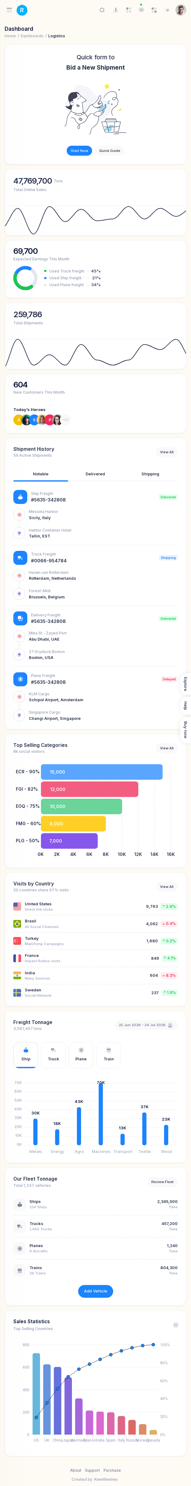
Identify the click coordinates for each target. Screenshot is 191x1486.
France (32, 955)
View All (167, 452)
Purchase (112, 1470)
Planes (36, 1245)
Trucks (36, 1223)
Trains (35, 1267)
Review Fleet (162, 1182)
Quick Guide (109, 151)
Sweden (33, 990)
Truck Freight (43, 554)
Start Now (79, 151)
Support (92, 1470)
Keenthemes (106, 1479)
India (30, 973)
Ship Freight (42, 493)
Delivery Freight (45, 615)
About (75, 1470)
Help (185, 706)
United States (38, 904)
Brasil (30, 921)
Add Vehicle (95, 1290)
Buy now (185, 729)
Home (10, 36)
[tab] (40, 475)
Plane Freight (43, 675)
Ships (35, 1201)
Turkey (32, 938)
